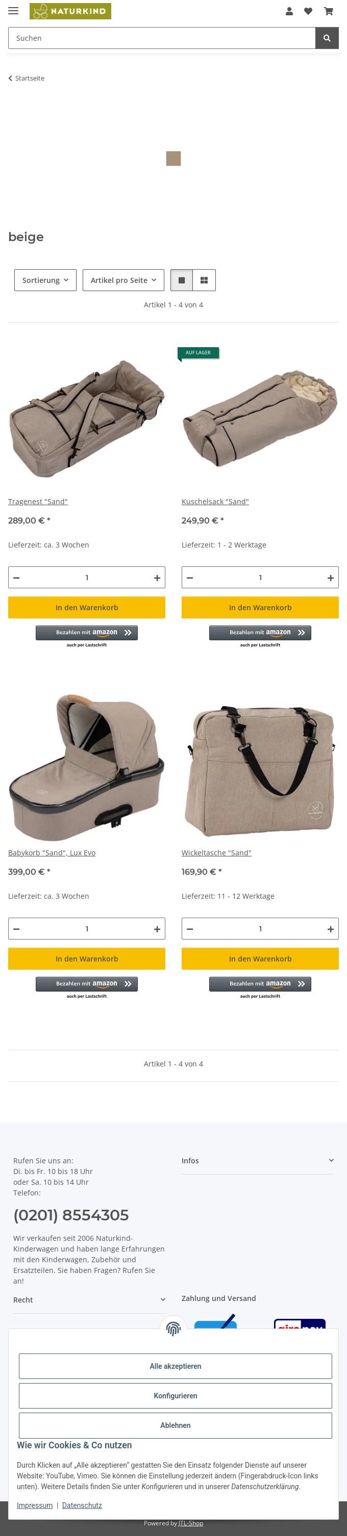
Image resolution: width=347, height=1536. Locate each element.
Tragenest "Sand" (38, 501)
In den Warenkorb (87, 607)
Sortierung (41, 280)
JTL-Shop (191, 1523)
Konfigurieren (175, 1396)
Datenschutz (82, 1505)
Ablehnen (175, 1425)
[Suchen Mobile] (162, 38)
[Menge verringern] (16, 577)
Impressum (35, 1505)
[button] (289, 11)
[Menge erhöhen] (157, 577)
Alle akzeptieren (175, 1366)
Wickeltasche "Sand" (217, 852)
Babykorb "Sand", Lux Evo (51, 852)
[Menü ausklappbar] (13, 6)
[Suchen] (327, 38)
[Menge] (86, 577)
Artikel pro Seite (119, 280)
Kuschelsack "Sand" (215, 501)
